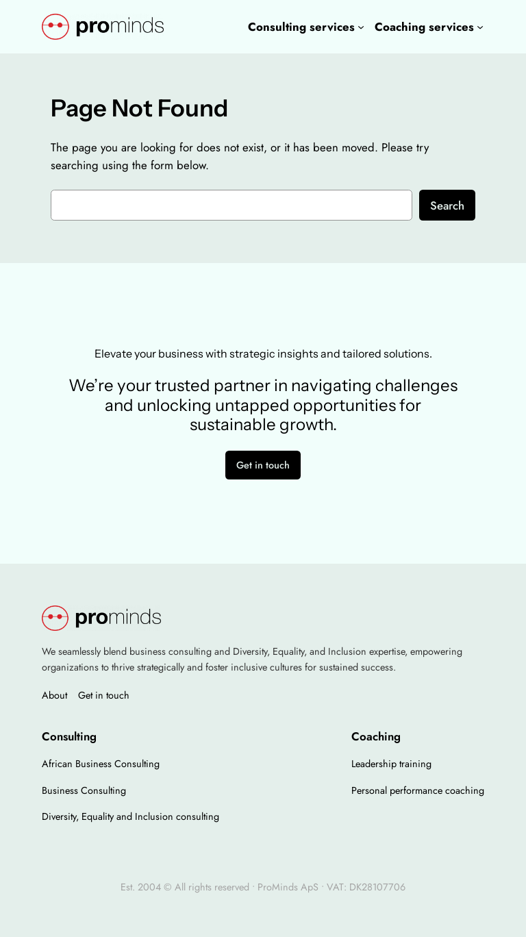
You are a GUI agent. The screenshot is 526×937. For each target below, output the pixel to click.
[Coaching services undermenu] (480, 26)
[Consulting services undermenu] (361, 26)
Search (447, 205)
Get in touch (263, 465)
